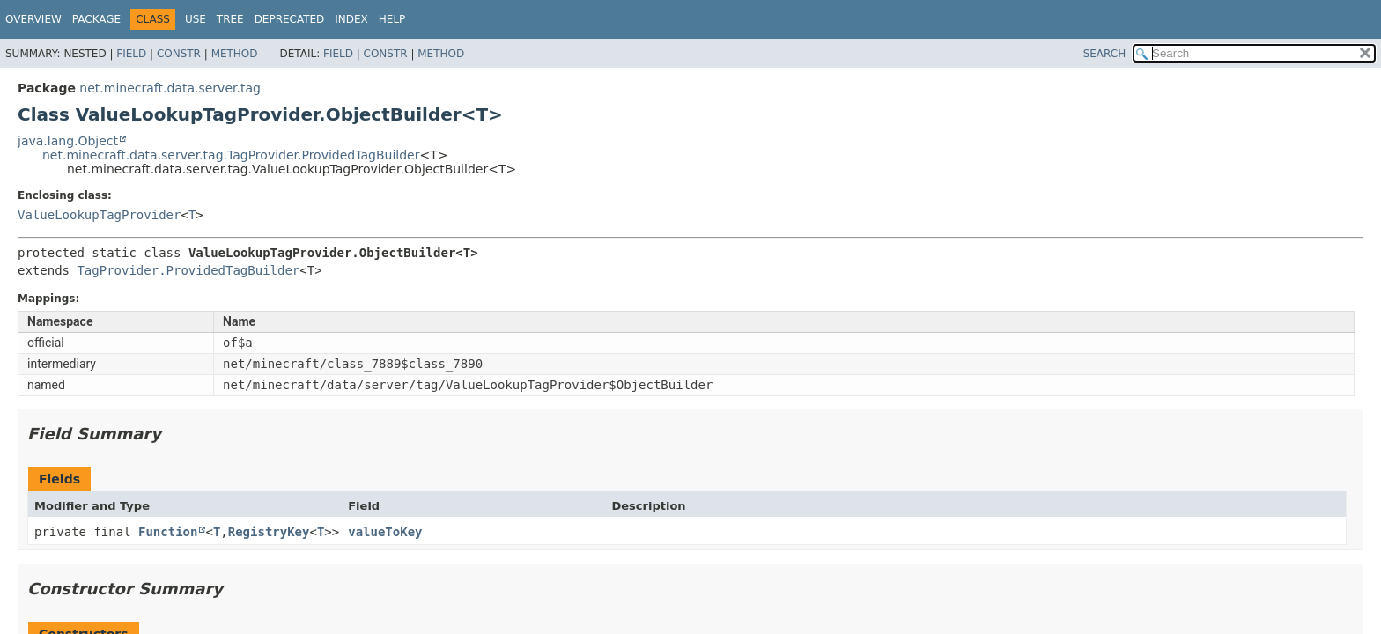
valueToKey (385, 532)
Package (96, 19)
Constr (179, 54)
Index (351, 19)
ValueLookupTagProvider (99, 215)
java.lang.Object (68, 141)
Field (131, 54)
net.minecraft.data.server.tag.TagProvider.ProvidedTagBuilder (230, 155)
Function (167, 532)
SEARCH (1104, 54)
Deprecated (290, 19)
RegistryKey (269, 532)
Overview (33, 19)
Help (392, 19)
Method (234, 54)
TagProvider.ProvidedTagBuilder (188, 270)
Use (195, 19)
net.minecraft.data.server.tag (170, 88)
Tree (230, 19)
